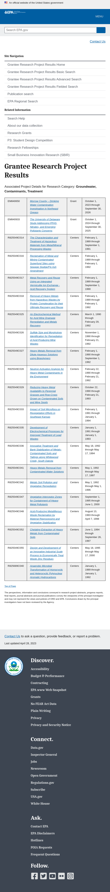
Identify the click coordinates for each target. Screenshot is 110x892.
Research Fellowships (23, 147)
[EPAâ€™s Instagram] (70, 876)
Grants (35, 697)
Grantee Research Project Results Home (36, 64)
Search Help (16, 118)
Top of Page (10, 586)
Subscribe (38, 789)
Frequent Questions (45, 854)
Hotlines (37, 840)
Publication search (20, 94)
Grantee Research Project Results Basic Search (41, 72)
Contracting (39, 683)
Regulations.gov (42, 783)
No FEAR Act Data (43, 704)
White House (40, 803)
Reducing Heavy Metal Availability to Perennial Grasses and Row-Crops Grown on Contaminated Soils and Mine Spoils (46, 395)
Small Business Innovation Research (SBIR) (38, 155)
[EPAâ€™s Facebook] (34, 876)
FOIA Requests (41, 847)
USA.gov (37, 796)
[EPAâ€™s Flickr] (61, 876)
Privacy (36, 718)
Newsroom (38, 768)
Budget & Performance (47, 676)
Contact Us (98, 41)
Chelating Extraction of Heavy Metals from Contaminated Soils (46, 533)
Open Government (44, 775)
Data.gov (37, 748)
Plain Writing (41, 711)
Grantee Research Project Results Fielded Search (42, 86)
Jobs (34, 761)
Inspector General (44, 754)
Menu (99, 16)
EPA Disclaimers (43, 833)
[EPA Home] (15, 16)
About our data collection (24, 125)
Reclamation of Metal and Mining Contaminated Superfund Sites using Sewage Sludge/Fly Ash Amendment (44, 263)
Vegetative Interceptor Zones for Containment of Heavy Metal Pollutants (46, 500)
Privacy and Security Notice (51, 725)
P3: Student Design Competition (30, 140)
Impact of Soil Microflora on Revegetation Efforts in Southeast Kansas (45, 413)
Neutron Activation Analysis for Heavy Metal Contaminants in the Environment (47, 373)
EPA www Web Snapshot (48, 690)
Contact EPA (39, 826)
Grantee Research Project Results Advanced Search (44, 79)
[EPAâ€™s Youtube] (52, 876)
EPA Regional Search (22, 101)
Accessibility (40, 669)
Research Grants (19, 133)
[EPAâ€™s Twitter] (43, 876)
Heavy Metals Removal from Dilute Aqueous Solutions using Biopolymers (45, 354)
